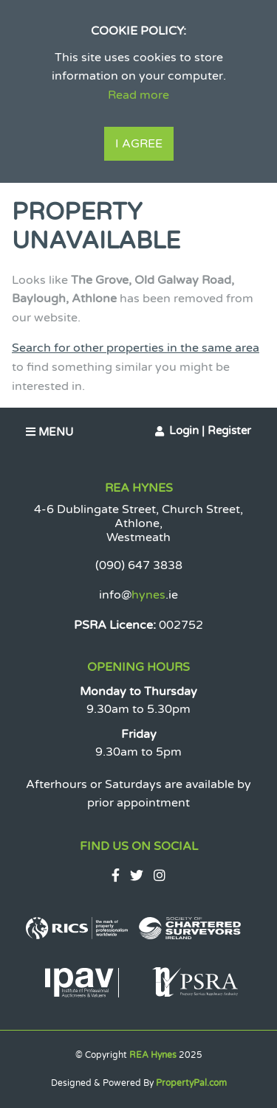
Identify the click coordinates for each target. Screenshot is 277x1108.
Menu (49, 432)
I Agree (139, 143)
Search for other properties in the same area (135, 348)
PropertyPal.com (191, 1083)
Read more (138, 95)
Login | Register (210, 430)
